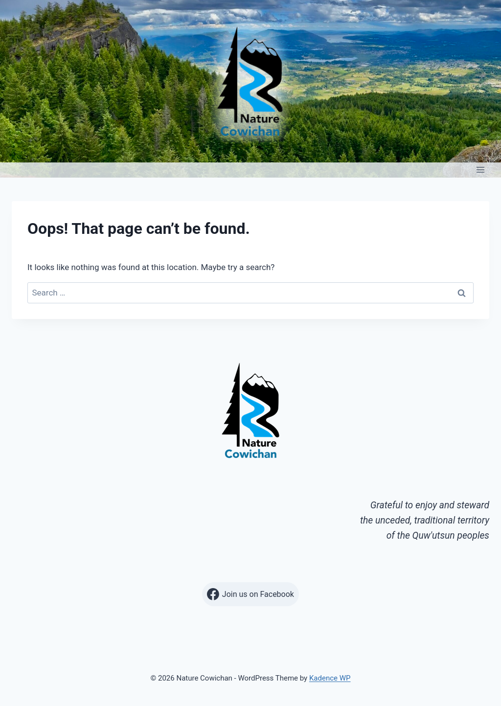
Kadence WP (330, 678)
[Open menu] (480, 170)
